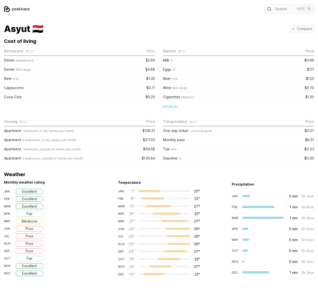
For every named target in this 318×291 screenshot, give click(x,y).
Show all (171, 106)
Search (289, 9)
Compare (302, 29)
